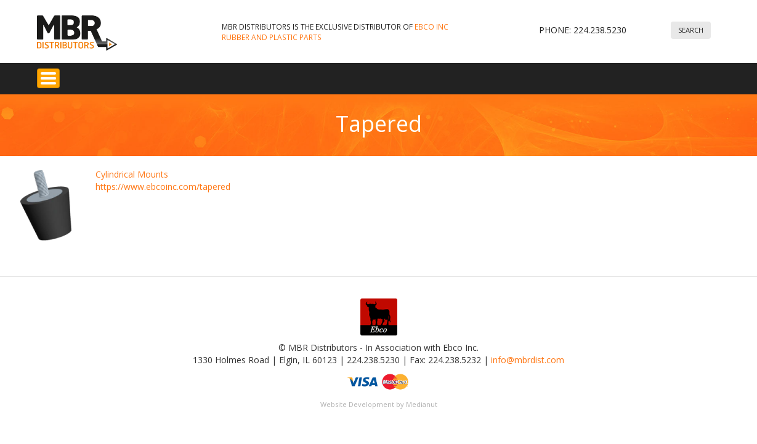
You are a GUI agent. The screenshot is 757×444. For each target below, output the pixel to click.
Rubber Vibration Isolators (136, 75)
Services (384, 75)
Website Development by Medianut (378, 397)
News (501, 75)
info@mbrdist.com (527, 353)
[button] (46, 199)
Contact (545, 75)
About (462, 75)
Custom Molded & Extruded (296, 75)
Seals (214, 75)
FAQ (425, 75)
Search (690, 30)
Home (56, 75)
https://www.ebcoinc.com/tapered (162, 180)
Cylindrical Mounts (131, 167)
